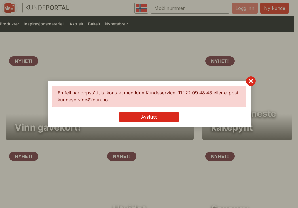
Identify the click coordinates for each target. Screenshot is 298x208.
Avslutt (149, 117)
